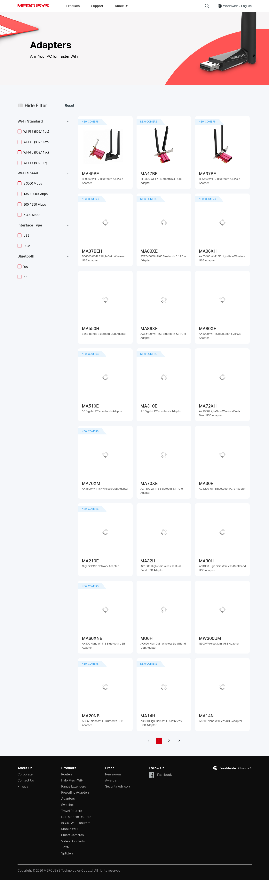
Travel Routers (71, 811)
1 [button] (159, 741)
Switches (67, 804)
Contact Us (26, 780)
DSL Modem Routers (76, 817)
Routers (67, 774)
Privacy (23, 786)
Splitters (67, 853)
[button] (149, 741)
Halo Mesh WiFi (72, 780)
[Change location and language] (235, 6)
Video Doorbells (73, 841)
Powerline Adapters (75, 792)
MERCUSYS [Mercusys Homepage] (33, 5)
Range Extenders (73, 786)
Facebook (160, 775)
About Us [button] (121, 6)
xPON (65, 847)
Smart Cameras (72, 835)
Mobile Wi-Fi (70, 829)
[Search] (207, 6)
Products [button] (73, 6)
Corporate (25, 774)
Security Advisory (118, 786)
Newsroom (113, 774)
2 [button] (169, 741)
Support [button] (97, 6)
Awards (110, 780)
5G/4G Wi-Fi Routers (75, 823)
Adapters (68, 798)
